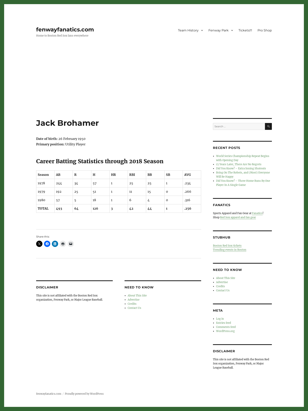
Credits (132, 303)
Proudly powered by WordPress (84, 393)
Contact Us (134, 308)
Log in (220, 318)
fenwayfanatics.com (65, 29)
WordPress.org (225, 331)
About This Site (137, 295)
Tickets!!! (245, 30)
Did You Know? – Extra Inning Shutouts (241, 168)
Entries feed (223, 323)
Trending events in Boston (229, 249)
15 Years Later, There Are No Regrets (238, 164)
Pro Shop (265, 30)
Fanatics (257, 213)
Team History (188, 30)
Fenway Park (218, 30)
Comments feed (226, 327)
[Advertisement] (154, 89)
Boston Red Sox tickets (227, 245)
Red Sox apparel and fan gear (238, 217)
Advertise (133, 299)
